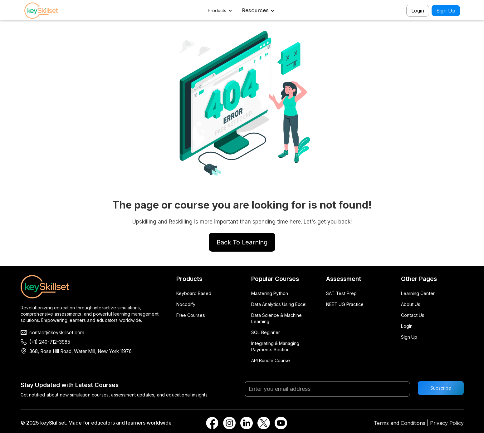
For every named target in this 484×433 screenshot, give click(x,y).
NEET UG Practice (345, 304)
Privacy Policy (447, 423)
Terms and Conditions (399, 423)
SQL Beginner (265, 332)
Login (417, 10)
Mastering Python (269, 293)
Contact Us (412, 315)
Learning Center (418, 293)
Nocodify (185, 304)
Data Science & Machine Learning (276, 318)
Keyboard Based (193, 293)
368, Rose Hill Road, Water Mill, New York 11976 (80, 351)
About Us (410, 304)
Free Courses (190, 315)
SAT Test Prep (341, 293)
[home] (46, 10)
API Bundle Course (270, 360)
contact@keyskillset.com (56, 333)
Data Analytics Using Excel (278, 304)
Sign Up (445, 10)
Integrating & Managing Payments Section (275, 346)
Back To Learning (242, 242)
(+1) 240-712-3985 (49, 342)
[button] (221, 10)
